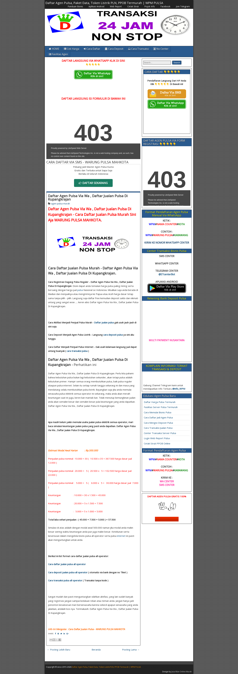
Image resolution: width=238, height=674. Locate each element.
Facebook (165, 6)
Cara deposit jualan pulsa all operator (67, 572)
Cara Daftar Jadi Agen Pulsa (158, 417)
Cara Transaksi (138, 48)
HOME (54, 48)
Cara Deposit (114, 48)
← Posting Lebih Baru (58, 649)
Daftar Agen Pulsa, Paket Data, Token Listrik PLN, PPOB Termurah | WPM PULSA (104, 3)
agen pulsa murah (60, 203)
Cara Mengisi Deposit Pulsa (158, 422)
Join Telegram (183, 6)
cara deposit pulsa (113, 334)
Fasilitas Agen (58, 54)
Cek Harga (71, 48)
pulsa (80, 290)
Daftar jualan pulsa (104, 322)
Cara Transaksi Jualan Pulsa (158, 427)
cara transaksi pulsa (77, 350)
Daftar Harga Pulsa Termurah (159, 402)
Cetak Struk (133, 6)
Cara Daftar (92, 48)
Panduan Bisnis (75, 6)
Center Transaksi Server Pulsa (160, 433)
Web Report (116, 6)
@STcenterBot (167, 274)
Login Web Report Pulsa (157, 438)
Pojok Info (149, 6)
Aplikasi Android (96, 6)
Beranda (96, 649)
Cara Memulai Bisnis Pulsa (157, 412)
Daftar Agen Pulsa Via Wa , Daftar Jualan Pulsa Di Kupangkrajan (88, 197)
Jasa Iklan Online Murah (181, 671)
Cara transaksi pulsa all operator (65, 580)
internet (121, 535)
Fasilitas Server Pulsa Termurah (161, 407)
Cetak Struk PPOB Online (157, 443)
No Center (160, 48)
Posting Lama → (131, 649)
